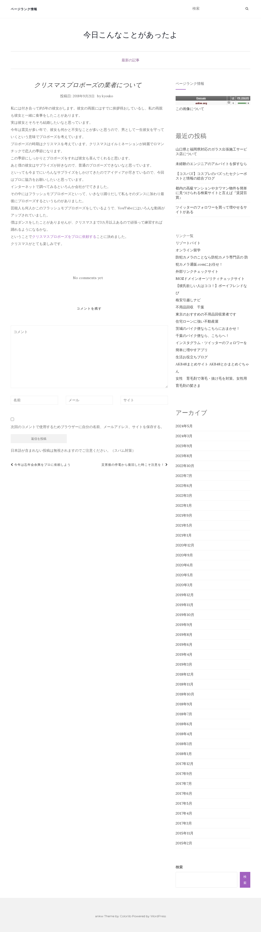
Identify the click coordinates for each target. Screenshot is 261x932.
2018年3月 (184, 744)
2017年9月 (184, 773)
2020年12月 (185, 545)
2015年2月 (184, 843)
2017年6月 (184, 793)
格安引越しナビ (188, 300)
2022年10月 (185, 465)
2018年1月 (184, 753)
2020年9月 (184, 555)
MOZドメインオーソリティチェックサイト (210, 278)
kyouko (107, 96)
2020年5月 (184, 575)
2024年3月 (184, 436)
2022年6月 (184, 485)
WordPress (158, 916)
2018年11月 (184, 684)
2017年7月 (184, 783)
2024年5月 (184, 426)
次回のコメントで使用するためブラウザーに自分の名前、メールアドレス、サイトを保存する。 (87, 426)
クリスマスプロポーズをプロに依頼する (64, 236)
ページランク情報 (24, 9)
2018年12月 (185, 674)
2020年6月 (184, 565)
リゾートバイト (188, 243)
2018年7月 (184, 714)
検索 (179, 867)
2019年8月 (184, 634)
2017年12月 (184, 763)
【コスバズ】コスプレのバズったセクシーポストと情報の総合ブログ (211, 176)
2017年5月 (184, 803)
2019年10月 (185, 614)
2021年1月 (184, 535)
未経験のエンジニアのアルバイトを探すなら (211, 163)
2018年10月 (185, 694)
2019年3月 (184, 664)
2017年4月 (184, 813)
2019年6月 (184, 644)
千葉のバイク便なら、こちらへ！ (202, 335)
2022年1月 (184, 505)
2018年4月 (184, 734)
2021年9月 (184, 515)
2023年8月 (184, 456)
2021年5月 (184, 525)
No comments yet (88, 278)
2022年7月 (184, 475)
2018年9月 (184, 704)
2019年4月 (184, 654)
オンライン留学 (188, 250)
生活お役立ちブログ (192, 357)
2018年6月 (184, 724)
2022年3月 (184, 495)
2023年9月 (184, 446)
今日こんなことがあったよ (130, 34)
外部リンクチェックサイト (197, 271)
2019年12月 (185, 595)
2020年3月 (184, 585)
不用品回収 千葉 (190, 307)
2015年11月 (184, 833)
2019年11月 (184, 604)
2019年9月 (184, 624)
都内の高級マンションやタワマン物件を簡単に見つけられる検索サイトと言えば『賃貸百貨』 (211, 193)
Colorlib (125, 916)
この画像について (190, 108)
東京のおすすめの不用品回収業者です (206, 314)
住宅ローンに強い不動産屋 (197, 321)
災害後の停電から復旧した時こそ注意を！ (134, 465)
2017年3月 (184, 823)
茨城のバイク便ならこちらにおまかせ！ (208, 328)
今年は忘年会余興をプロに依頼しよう (41, 465)
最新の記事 (130, 60)
